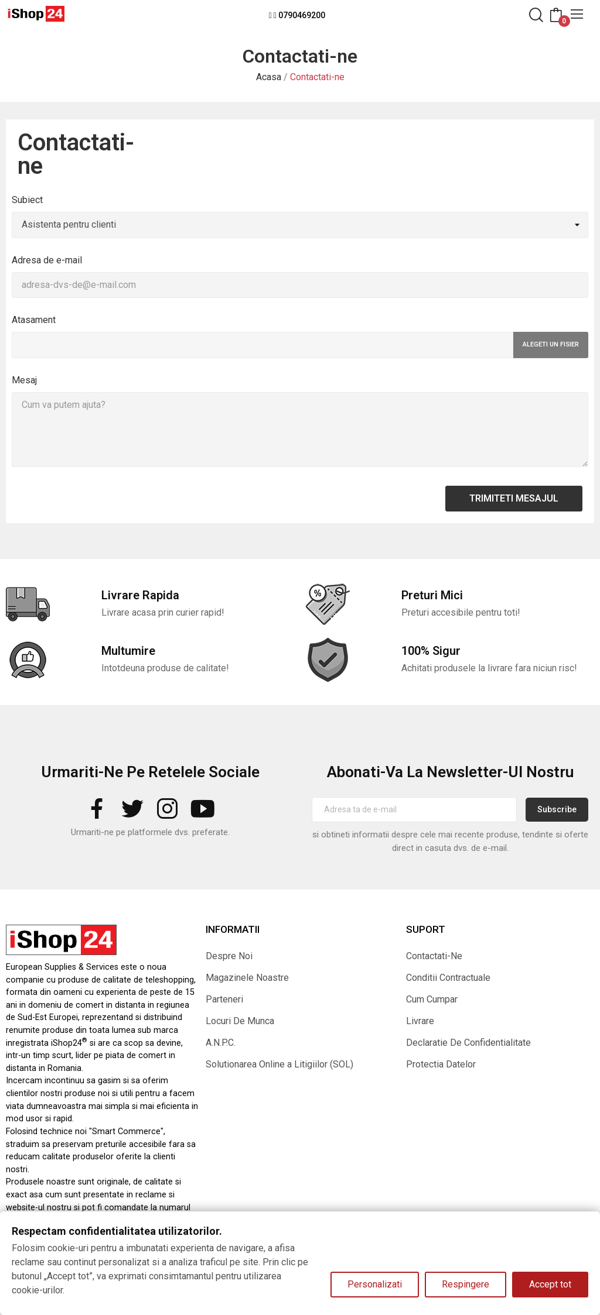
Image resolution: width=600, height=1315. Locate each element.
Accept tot (550, 1284)
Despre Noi (229, 956)
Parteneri (224, 999)
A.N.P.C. (221, 1042)
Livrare (420, 1020)
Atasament (34, 319)
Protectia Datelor (441, 1064)
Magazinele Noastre (247, 977)
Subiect (27, 199)
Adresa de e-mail (47, 260)
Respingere (465, 1284)
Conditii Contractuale (448, 977)
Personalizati (374, 1284)
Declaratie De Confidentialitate (468, 1042)
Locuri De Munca (240, 1020)
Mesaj (24, 380)
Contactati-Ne (434, 956)
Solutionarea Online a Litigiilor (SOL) (279, 1064)
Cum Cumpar (432, 999)
